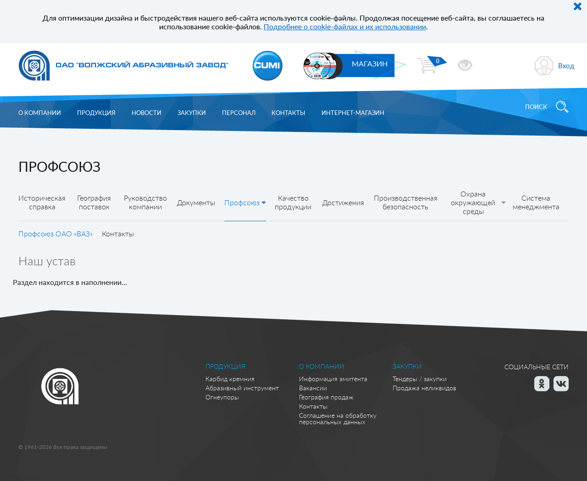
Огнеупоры (222, 397)
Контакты (288, 112)
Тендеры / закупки (420, 379)
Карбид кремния (230, 379)
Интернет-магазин (352, 112)
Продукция (96, 112)
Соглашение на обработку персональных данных (338, 418)
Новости (146, 112)
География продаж (326, 397)
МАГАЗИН (370, 63)
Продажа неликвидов (424, 388)
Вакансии (313, 388)
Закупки (191, 112)
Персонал (238, 112)
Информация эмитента (333, 379)
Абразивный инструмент (242, 388)
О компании (39, 112)
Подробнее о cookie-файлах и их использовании (345, 26)
